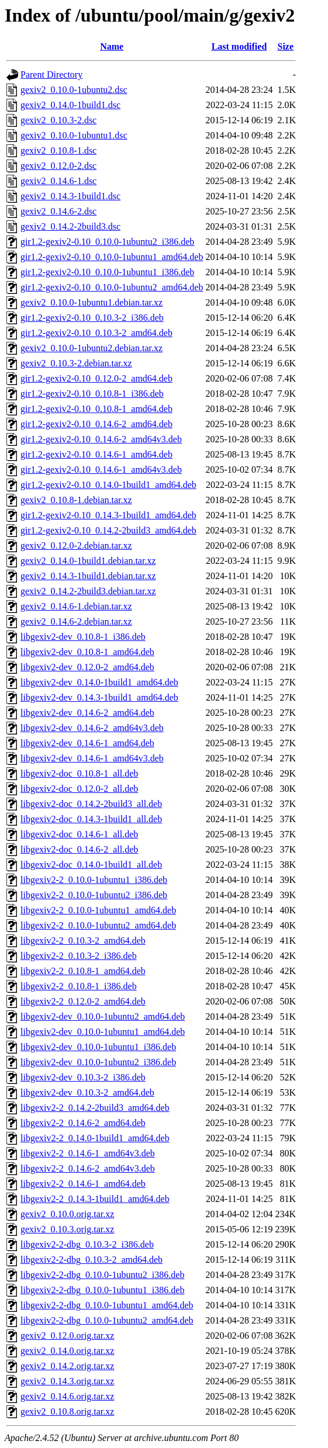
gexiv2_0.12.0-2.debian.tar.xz (76, 545)
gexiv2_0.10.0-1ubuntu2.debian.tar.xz (91, 348)
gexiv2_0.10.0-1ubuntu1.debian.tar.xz (91, 302)
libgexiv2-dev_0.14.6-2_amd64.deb (87, 713)
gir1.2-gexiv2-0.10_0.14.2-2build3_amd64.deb (108, 530)
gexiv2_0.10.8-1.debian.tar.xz (76, 500)
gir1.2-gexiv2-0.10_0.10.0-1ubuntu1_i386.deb (107, 272)
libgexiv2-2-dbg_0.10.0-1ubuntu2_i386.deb (102, 1275)
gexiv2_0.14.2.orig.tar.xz (67, 1366)
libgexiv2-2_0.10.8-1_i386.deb (78, 986)
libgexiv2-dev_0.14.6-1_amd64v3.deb (92, 758)
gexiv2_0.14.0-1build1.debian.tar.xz (88, 561)
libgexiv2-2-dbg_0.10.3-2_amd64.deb (91, 1260)
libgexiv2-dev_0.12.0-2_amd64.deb (87, 667)
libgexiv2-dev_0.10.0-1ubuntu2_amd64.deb (102, 1016)
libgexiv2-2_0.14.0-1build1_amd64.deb (95, 1138)
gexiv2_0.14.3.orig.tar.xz (67, 1381)
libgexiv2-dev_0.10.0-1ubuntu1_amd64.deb (102, 1032)
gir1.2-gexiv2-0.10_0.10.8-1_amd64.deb (96, 409)
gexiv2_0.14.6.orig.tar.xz (67, 1396)
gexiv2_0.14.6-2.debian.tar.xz (76, 621)
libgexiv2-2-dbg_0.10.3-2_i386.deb (87, 1244)
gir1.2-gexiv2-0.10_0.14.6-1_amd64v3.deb (101, 469)
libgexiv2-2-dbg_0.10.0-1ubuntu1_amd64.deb (107, 1305)
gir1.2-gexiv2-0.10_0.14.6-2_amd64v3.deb (101, 439)
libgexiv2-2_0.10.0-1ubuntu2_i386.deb (93, 895)
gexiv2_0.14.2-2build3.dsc (70, 226)
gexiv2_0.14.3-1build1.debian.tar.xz (88, 576)
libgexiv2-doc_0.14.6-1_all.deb (79, 834)
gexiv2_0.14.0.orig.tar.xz (67, 1351)
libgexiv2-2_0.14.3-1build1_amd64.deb (95, 1199)
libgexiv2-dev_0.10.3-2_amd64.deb (87, 1092)
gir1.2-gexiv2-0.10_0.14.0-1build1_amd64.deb (108, 485)
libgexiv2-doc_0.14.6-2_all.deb (79, 849)
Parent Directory (51, 74)
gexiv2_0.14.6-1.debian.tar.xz (76, 606)
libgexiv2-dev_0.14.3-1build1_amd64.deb (99, 697)
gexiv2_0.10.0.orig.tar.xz (67, 1214)
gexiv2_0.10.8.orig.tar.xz (67, 1411)
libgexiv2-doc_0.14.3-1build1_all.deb (91, 819)
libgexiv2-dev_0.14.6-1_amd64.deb (87, 743)
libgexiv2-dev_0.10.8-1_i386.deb (83, 637)
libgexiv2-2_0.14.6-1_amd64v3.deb (87, 1153)
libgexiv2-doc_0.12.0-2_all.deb (79, 789)
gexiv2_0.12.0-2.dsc (58, 166)
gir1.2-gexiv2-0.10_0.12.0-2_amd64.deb (96, 378)
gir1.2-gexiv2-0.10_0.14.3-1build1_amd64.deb (108, 515)
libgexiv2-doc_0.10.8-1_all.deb (79, 773)
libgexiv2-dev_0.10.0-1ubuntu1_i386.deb (98, 1047)
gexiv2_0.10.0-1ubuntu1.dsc (73, 135)
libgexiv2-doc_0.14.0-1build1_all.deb (91, 865)
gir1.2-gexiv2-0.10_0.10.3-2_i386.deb (92, 318)
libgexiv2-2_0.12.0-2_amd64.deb (83, 1001)
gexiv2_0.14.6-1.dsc (58, 181)
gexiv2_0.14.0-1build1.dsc (70, 105)
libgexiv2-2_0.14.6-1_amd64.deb (83, 1184)
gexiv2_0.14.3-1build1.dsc (70, 196)
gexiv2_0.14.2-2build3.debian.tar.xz (88, 591)
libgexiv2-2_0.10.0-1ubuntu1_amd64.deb (98, 910)
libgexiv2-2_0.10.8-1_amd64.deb (83, 971)
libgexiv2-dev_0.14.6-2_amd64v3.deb (92, 728)
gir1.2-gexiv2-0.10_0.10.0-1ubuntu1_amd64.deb (111, 257)
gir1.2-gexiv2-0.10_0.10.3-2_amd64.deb (96, 333)
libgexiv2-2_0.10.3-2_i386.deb (78, 956)
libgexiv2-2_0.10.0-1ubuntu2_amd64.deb (98, 925)
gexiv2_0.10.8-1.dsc (58, 150)
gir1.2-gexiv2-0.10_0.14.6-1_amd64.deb (96, 454)
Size (286, 46)
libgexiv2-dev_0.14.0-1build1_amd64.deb (99, 682)
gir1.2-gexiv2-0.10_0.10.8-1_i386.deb (92, 394)
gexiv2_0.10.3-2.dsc (58, 120)
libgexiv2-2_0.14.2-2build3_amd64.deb (95, 1108)
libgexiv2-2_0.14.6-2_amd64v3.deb (87, 1168)
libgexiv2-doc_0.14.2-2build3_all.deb (91, 804)
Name (111, 46)
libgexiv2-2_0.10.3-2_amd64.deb (83, 940)
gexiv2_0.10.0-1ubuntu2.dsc (73, 90)
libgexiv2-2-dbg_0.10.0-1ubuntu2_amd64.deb (107, 1320)
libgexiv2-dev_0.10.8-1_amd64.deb (87, 652)
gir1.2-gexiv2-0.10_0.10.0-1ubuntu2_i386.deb (107, 242)
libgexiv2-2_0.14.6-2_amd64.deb (83, 1123)
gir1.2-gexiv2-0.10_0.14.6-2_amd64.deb (96, 424)
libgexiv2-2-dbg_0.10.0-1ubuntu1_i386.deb (102, 1290)
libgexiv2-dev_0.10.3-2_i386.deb (83, 1077)
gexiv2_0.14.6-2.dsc (58, 211)
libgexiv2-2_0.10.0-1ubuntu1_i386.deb (93, 880)
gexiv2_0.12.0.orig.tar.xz (67, 1335)
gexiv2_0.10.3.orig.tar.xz (67, 1229)
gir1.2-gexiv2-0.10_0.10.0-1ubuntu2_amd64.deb (111, 287)
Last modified (239, 46)
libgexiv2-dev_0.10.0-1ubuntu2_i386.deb (98, 1062)
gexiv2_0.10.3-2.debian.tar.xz (76, 363)
